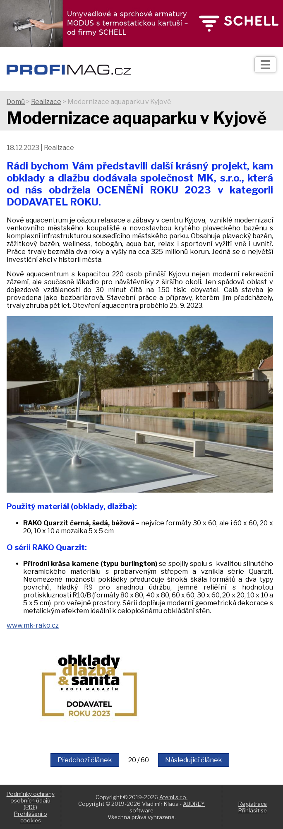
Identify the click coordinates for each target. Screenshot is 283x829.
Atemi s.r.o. (173, 797)
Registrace (252, 803)
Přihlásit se (252, 810)
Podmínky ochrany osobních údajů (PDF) (31, 800)
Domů (16, 102)
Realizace (46, 102)
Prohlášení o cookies (30, 817)
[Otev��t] (265, 64)
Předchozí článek (85, 760)
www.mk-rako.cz (33, 625)
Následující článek (193, 760)
